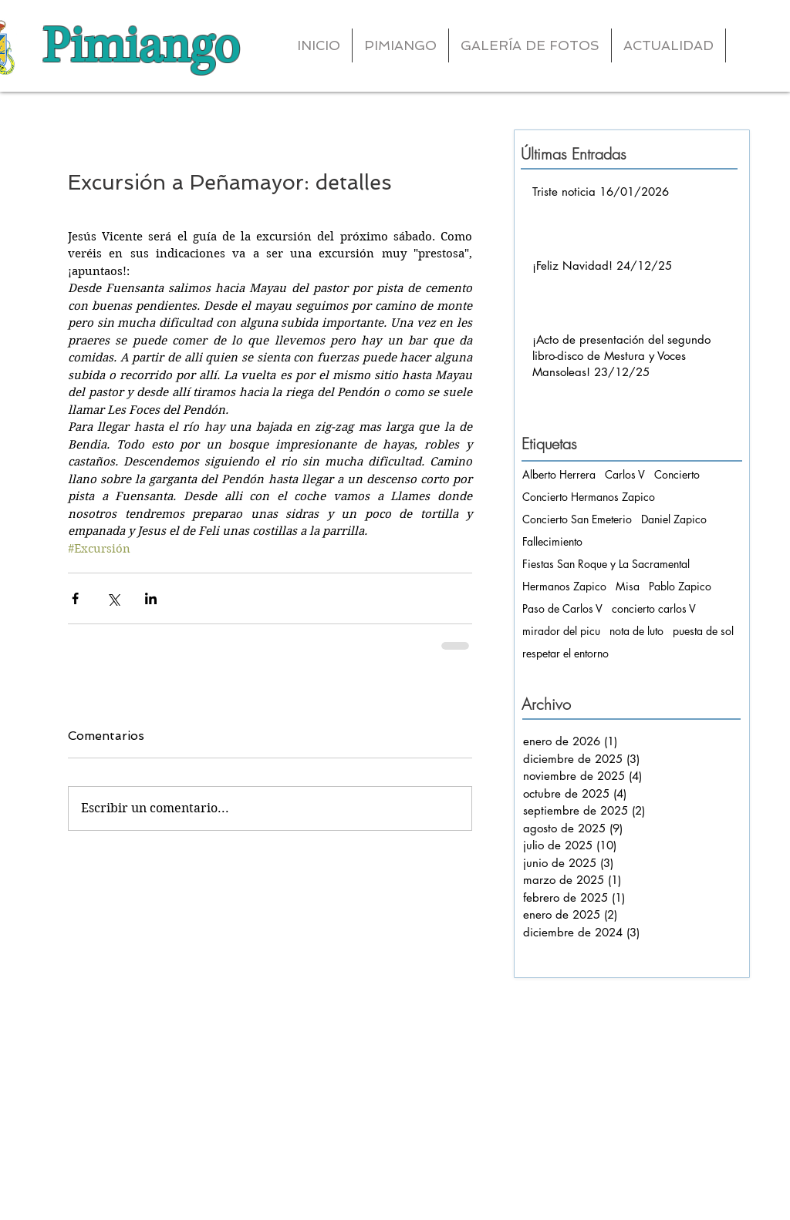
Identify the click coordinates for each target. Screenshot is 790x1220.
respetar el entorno (565, 653)
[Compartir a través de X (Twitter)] (113, 598)
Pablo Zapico (680, 586)
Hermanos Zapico (564, 586)
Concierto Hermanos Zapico (588, 496)
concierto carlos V (654, 608)
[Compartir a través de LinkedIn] (150, 598)
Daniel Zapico (674, 519)
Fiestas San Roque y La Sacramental (606, 563)
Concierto (677, 474)
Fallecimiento (552, 541)
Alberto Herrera (559, 474)
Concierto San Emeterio (577, 519)
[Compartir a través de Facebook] (75, 598)
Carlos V (625, 474)
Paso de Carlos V (562, 608)
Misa (628, 586)
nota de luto (636, 630)
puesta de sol (703, 630)
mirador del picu (561, 630)
